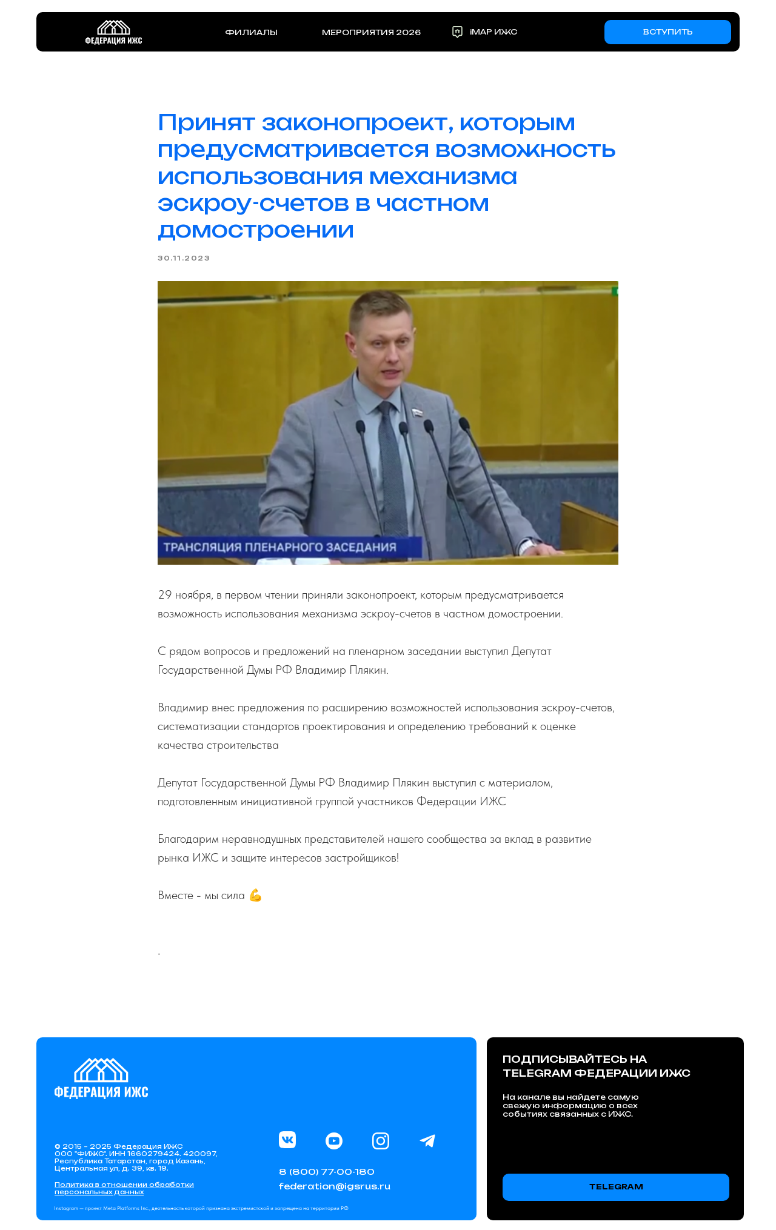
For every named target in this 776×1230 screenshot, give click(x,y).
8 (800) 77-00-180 (327, 1171)
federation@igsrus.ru (334, 1186)
